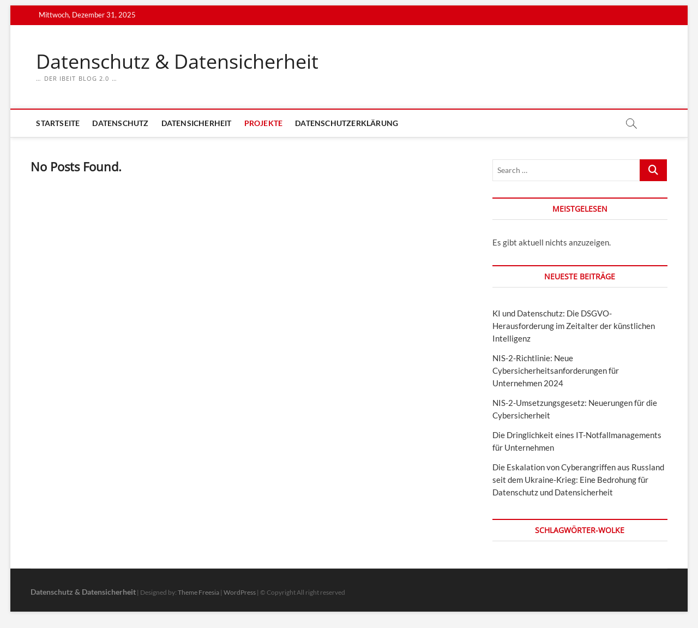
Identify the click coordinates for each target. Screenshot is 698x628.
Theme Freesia (198, 592)
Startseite (58, 123)
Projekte (263, 123)
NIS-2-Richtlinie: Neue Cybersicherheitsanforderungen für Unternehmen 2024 (555, 370)
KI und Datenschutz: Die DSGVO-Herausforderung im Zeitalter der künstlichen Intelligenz (573, 325)
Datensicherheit (196, 123)
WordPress (240, 592)
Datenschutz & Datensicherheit (177, 62)
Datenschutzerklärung (346, 123)
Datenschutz (120, 123)
